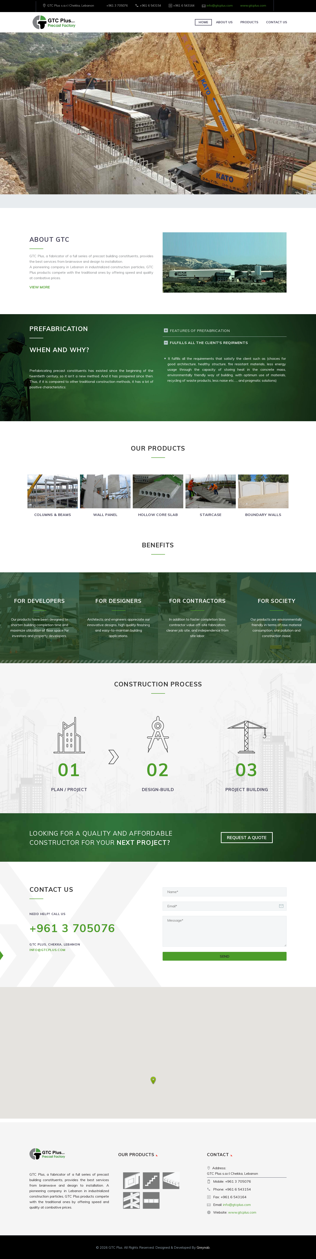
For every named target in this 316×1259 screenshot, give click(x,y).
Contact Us (276, 22)
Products (249, 22)
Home (203, 22)
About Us (224, 22)
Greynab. (203, 1247)
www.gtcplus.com (253, 5)
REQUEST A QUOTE (247, 837)
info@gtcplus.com (220, 5)
